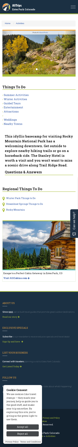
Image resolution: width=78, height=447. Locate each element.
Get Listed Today (12, 366)
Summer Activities (16, 95)
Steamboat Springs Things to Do (24, 203)
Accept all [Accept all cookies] (22, 426)
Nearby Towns (13, 124)
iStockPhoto (43, 32)
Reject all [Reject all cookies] (22, 433)
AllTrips (17, 5)
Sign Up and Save (12, 341)
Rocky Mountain (15, 209)
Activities (20, 23)
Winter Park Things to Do (21, 198)
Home (7, 23)
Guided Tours (12, 103)
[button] (7, 52)
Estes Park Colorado (23, 9)
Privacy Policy (12, 441)
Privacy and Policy (51, 418)
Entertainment (13, 107)
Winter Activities (15, 99)
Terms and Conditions (30, 441)
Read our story (11, 316)
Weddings (10, 119)
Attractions (11, 111)
